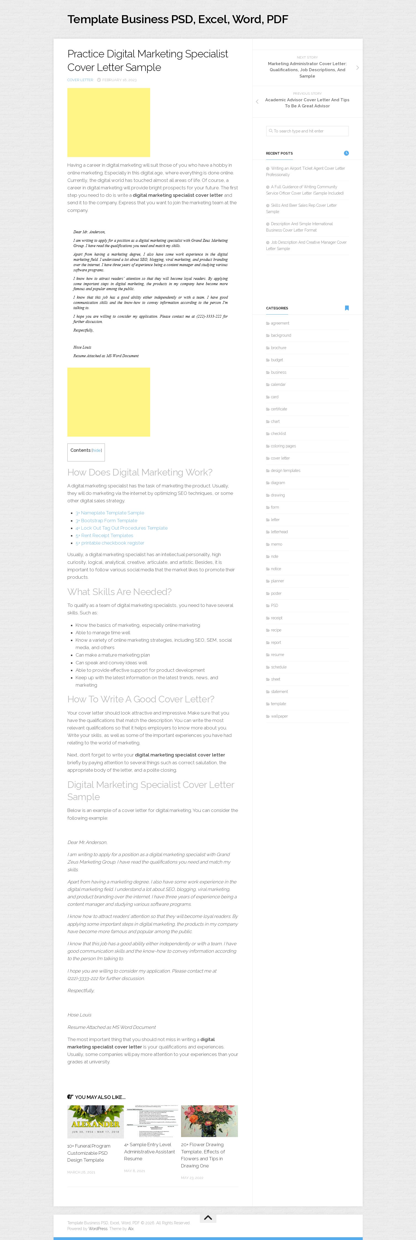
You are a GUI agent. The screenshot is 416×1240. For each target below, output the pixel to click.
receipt (276, 618)
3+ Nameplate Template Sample (110, 513)
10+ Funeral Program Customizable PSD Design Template (88, 1153)
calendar (278, 384)
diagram (278, 482)
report (276, 642)
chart (275, 421)
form (275, 507)
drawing (278, 495)
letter (275, 519)
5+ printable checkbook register (110, 543)
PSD (274, 605)
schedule (279, 667)
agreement (280, 323)
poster (276, 593)
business (278, 372)
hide (97, 450)
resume (277, 654)
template (278, 704)
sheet (275, 679)
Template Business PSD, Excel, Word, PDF (177, 19)
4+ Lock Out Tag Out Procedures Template (122, 528)
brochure (278, 348)
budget (277, 360)
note (274, 556)
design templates (285, 470)
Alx (131, 1228)
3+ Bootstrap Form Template (106, 520)
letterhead (279, 532)
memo (276, 544)
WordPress (98, 1228)
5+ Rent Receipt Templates (104, 535)
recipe (276, 630)
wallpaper (279, 716)
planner (277, 581)
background (281, 335)
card (275, 397)
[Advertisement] (108, 122)
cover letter (80, 80)
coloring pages (283, 446)
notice (276, 569)
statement (279, 691)
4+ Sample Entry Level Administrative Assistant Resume (149, 1151)
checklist (278, 433)
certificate (279, 409)
